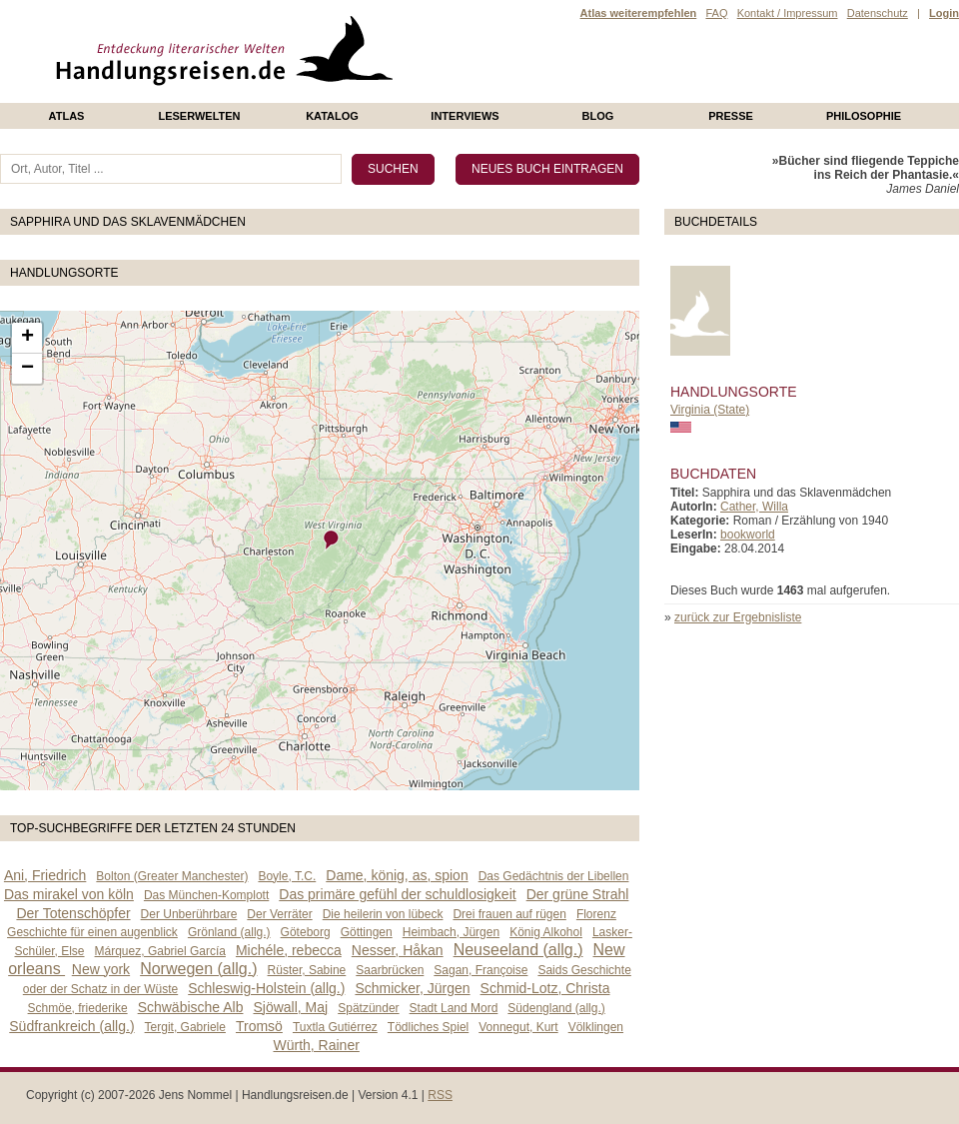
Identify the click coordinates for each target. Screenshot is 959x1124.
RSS (440, 1095)
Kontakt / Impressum (787, 13)
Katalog (332, 116)
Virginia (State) (709, 410)
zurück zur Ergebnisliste (737, 617)
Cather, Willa (754, 507)
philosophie (863, 116)
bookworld (747, 535)
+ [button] (27, 338)
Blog (598, 116)
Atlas (67, 116)
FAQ (716, 13)
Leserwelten (199, 116)
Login (944, 13)
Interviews (464, 116)
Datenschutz (877, 13)
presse (730, 116)
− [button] (27, 369)
